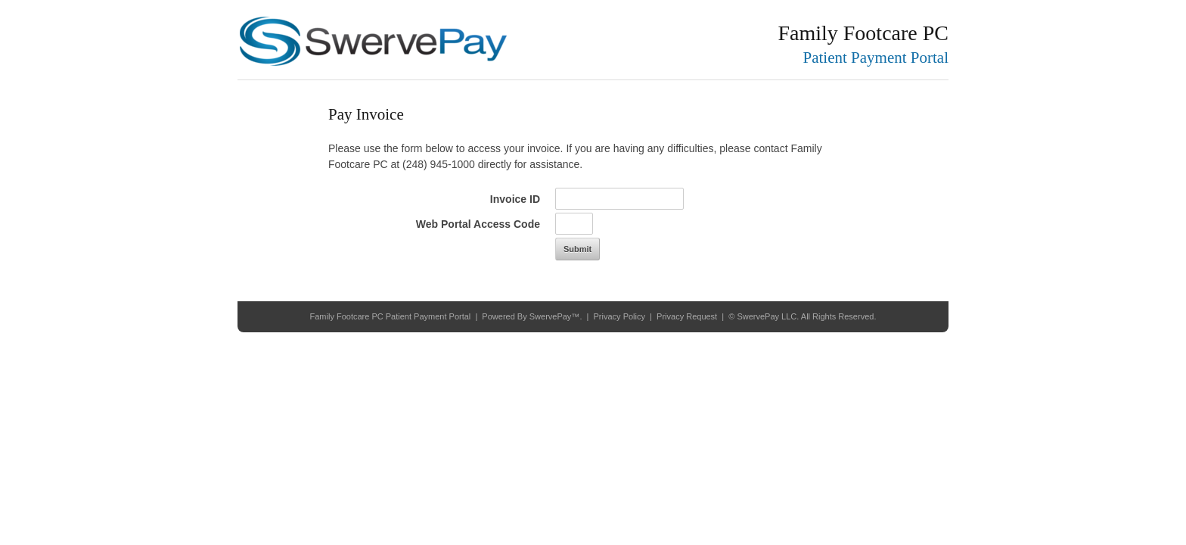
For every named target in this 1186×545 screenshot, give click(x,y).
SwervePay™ (554, 316)
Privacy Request (687, 316)
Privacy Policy (619, 316)
